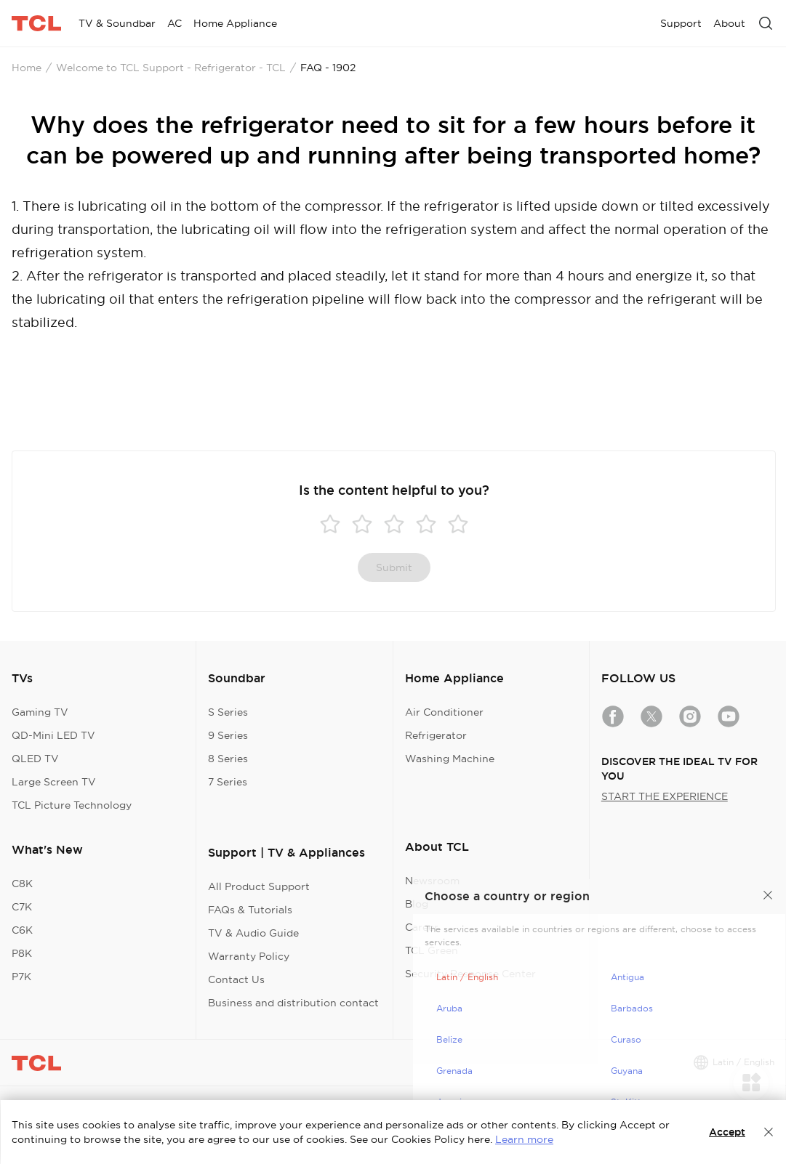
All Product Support (259, 886)
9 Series (228, 735)
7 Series (227, 781)
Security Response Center (470, 973)
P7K (21, 976)
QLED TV (35, 758)
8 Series (228, 758)
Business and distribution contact (293, 1002)
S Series (228, 712)
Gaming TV (40, 712)
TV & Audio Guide (253, 932)
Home (26, 67)
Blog (416, 903)
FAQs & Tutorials (250, 909)
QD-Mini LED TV (53, 735)
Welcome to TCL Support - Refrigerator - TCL (171, 67)
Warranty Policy (248, 956)
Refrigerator (436, 735)
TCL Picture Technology (72, 805)
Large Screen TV (54, 781)
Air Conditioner (444, 712)
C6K (22, 930)
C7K (22, 906)
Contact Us (236, 979)
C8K (22, 883)
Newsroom (432, 880)
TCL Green (431, 950)
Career (421, 927)
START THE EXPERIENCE (664, 796)
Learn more (524, 1139)
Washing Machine (449, 758)
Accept (727, 1132)
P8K (22, 953)
